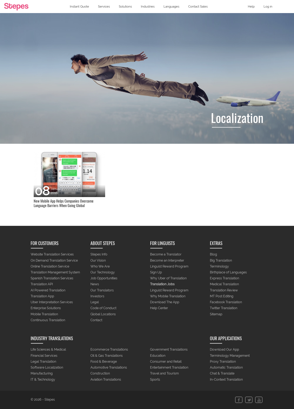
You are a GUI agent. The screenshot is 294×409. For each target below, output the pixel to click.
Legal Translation (43, 361)
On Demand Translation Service (54, 260)
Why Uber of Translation (168, 278)
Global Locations (103, 314)
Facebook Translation (226, 302)
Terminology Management (230, 356)
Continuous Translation (48, 320)
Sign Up (156, 272)
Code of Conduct (103, 308)
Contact (96, 320)
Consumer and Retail (166, 361)
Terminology (219, 266)
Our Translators (102, 290)
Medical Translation (224, 284)
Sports (155, 379)
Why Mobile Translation (167, 296)
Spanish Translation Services (52, 278)
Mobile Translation (44, 314)
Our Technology (102, 272)
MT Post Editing (221, 296)
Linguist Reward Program (169, 266)
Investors (97, 296)
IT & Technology (43, 379)
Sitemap (216, 314)
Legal (94, 302)
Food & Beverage (103, 361)
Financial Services (44, 356)
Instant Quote (79, 6)
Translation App (42, 296)
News (94, 284)
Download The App (164, 302)
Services (104, 6)
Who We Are (100, 266)
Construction (100, 374)
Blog (213, 254)
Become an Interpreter (167, 260)
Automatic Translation (226, 368)
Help (251, 6)
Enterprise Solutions (46, 308)
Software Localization (47, 368)
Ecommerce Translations (109, 350)
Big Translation (221, 260)
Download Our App (224, 350)
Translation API (42, 284)
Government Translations (169, 350)
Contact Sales (198, 6)
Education (157, 356)
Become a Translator (166, 254)
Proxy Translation (223, 361)
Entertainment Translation (169, 368)
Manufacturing (42, 374)
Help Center (159, 308)
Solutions (125, 6)
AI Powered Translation (48, 290)
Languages (171, 6)
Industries (148, 6)
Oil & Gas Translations (106, 356)
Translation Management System (55, 272)
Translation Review (224, 290)
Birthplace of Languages (228, 272)
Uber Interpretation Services (52, 302)
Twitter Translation (223, 308)
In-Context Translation (226, 379)
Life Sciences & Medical (48, 350)
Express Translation (224, 278)
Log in (268, 6)
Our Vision (98, 260)
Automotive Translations (108, 368)
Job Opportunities (103, 278)
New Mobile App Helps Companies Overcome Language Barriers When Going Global (64, 203)
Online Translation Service (50, 266)
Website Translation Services (52, 254)
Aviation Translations (105, 379)
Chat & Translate (222, 374)
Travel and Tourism (164, 374)
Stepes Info (98, 254)
